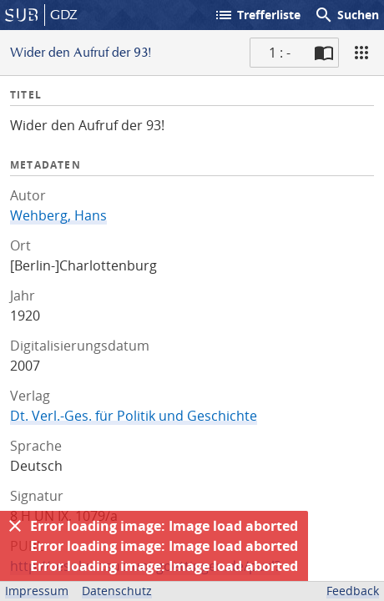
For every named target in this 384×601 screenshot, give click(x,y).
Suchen (346, 15)
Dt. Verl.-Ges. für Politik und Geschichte (133, 416)
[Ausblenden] (15, 526)
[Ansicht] (361, 52)
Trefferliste (257, 15)
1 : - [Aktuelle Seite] (280, 52)
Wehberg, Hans (58, 215)
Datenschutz (117, 590)
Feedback (352, 590)
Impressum (36, 590)
